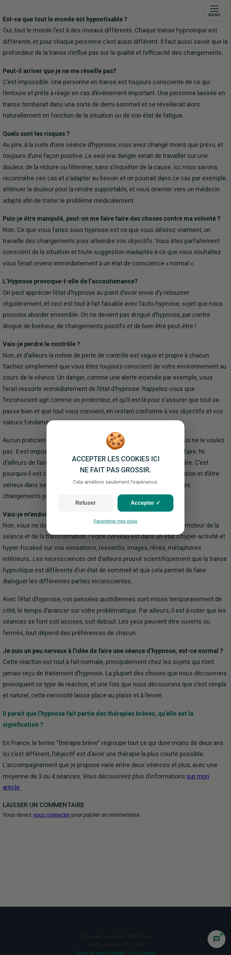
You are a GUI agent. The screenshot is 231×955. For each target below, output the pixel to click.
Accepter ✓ (145, 503)
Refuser (85, 503)
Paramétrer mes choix (115, 521)
